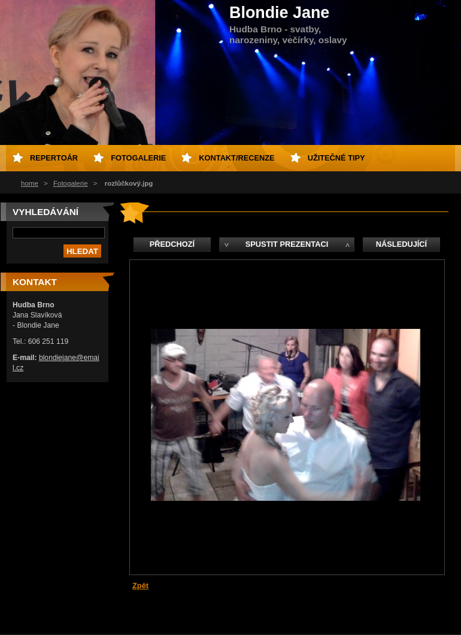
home (29, 183)
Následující (401, 244)
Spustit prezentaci (286, 244)
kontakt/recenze (236, 157)
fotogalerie (138, 157)
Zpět (140, 585)
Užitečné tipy (336, 157)
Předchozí (172, 244)
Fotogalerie (70, 183)
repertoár (54, 157)
